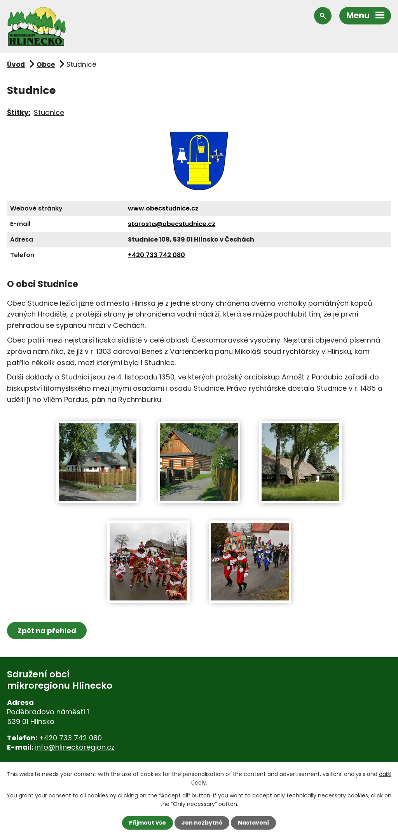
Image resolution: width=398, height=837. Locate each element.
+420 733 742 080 (156, 255)
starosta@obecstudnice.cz (171, 223)
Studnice (49, 112)
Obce (46, 64)
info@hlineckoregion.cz (75, 747)
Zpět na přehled (46, 630)
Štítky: (18, 112)
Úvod (16, 64)
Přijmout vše (147, 823)
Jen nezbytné (202, 823)
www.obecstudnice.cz (163, 208)
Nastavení (253, 823)
